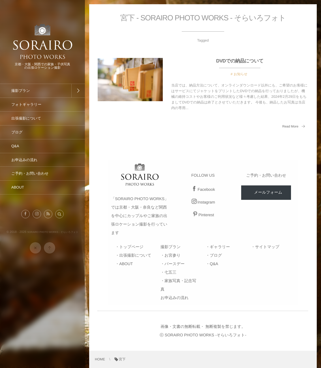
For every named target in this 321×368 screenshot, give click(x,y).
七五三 (170, 272)
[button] (59, 216)
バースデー (174, 263)
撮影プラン (170, 246)
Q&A (214, 263)
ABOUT (126, 263)
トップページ (131, 246)
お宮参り (172, 255)
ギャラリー (220, 246)
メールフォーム (268, 192)
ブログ (216, 255)
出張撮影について (135, 255)
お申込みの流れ (174, 297)
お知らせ (240, 74)
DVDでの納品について (240, 61)
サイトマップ (267, 246)
